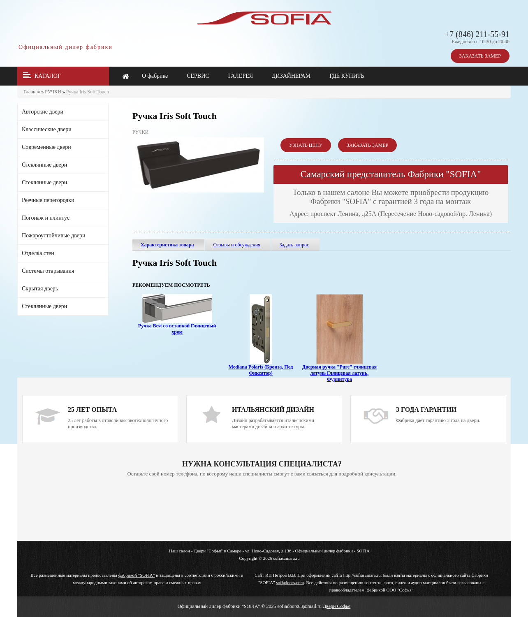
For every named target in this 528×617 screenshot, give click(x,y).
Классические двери (47, 129)
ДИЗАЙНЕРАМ (291, 76)
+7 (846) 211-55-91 (477, 34)
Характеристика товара (167, 245)
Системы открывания (48, 271)
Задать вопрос (294, 245)
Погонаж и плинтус (45, 218)
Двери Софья (336, 606)
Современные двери (46, 147)
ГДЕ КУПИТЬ (346, 76)
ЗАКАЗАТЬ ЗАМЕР (480, 56)
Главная (31, 92)
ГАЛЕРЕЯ (240, 76)
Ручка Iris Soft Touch (87, 92)
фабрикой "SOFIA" (136, 575)
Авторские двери (42, 112)
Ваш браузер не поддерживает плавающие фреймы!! (262, 509)
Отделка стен (38, 253)
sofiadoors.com (290, 582)
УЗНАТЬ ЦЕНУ (305, 145)
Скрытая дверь (40, 288)
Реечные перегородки (48, 200)
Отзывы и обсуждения (236, 245)
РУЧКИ (53, 92)
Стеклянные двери (44, 165)
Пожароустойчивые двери (53, 235)
